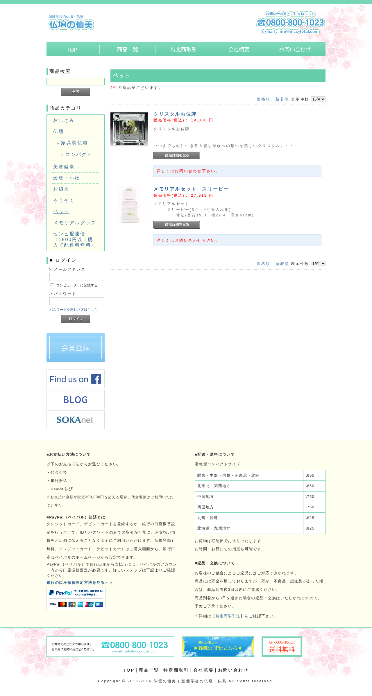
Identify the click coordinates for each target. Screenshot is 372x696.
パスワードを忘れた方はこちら (73, 309)
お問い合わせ (296, 49)
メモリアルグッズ (74, 222)
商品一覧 (127, 49)
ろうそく (64, 200)
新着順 (282, 99)
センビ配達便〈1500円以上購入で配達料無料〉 (74, 239)
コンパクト (78, 154)
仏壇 (58, 131)
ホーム (73, 49)
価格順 (263, 99)
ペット (61, 211)
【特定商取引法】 (227, 616)
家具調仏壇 (74, 142)
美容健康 (64, 166)
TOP (129, 670)
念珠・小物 (66, 177)
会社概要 (239, 49)
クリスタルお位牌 (175, 114)
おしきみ (64, 120)
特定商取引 (183, 49)
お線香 (61, 188)
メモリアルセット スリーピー (191, 188)
